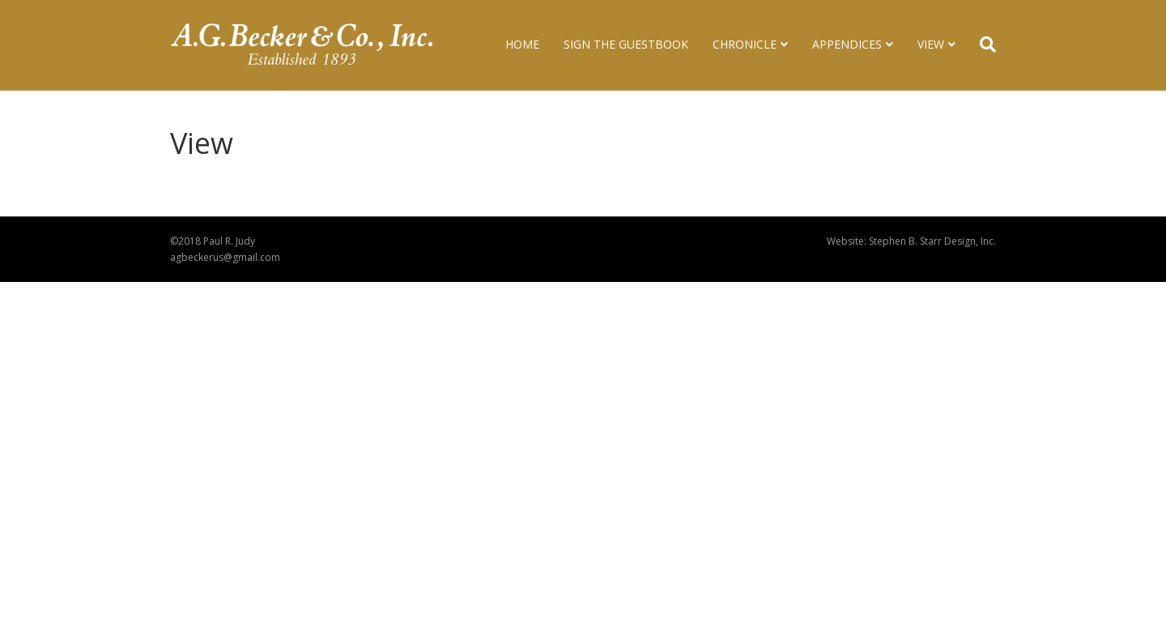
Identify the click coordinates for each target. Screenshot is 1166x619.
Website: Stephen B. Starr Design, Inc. (911, 241)
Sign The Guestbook (626, 44)
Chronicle (745, 44)
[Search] (982, 44)
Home (522, 44)
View (930, 44)
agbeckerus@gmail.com (225, 257)
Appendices (847, 44)
